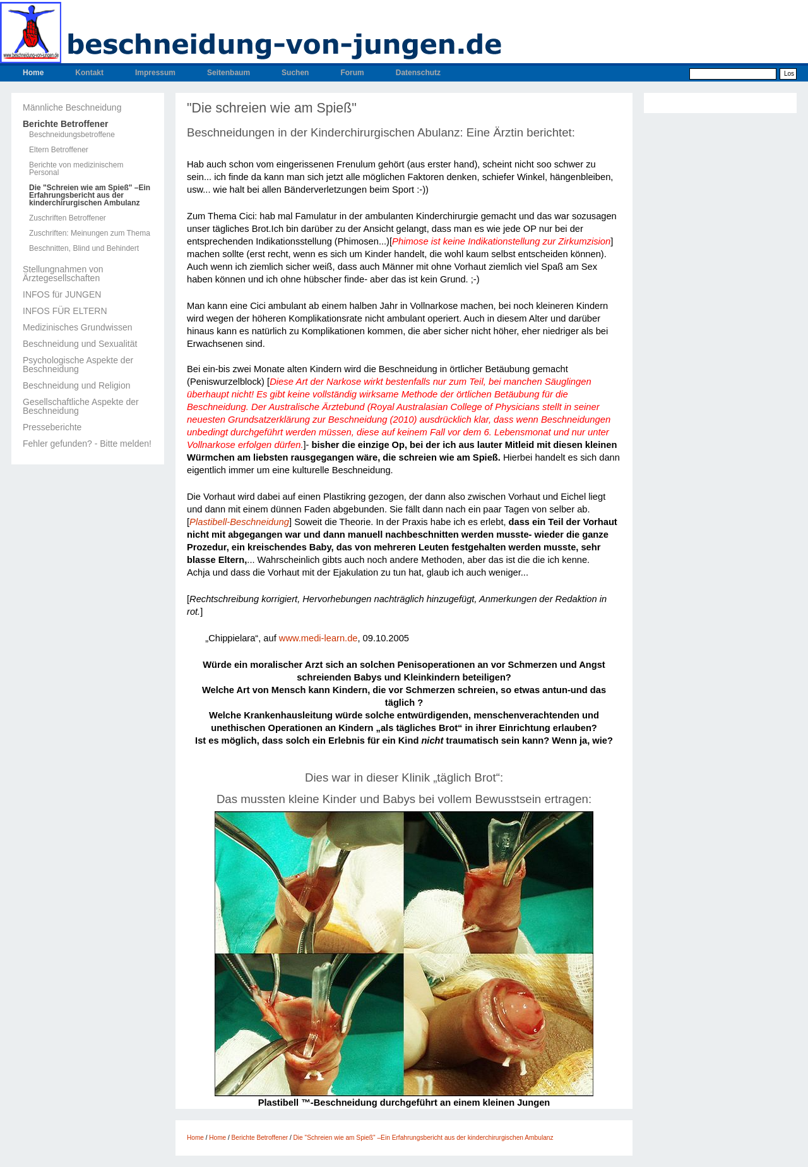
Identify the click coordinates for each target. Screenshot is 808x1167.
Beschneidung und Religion (76, 385)
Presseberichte (52, 427)
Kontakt (89, 72)
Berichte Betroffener (65, 123)
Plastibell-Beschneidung (239, 522)
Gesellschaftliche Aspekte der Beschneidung (81, 406)
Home (33, 72)
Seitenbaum (228, 72)
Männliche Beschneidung (72, 107)
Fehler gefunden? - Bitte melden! (87, 443)
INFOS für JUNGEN (62, 294)
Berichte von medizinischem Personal (76, 168)
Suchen (295, 72)
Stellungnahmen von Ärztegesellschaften (63, 273)
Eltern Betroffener (58, 150)
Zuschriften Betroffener (67, 218)
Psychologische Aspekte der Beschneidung (78, 364)
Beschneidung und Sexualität (80, 343)
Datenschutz (418, 72)
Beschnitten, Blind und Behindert (84, 248)
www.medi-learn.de (318, 638)
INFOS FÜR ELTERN (65, 310)
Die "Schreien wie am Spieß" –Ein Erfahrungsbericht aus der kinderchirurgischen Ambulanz (89, 195)
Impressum (155, 72)
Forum (352, 72)
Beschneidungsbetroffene (72, 134)
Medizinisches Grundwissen (78, 327)
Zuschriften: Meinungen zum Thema (89, 233)
